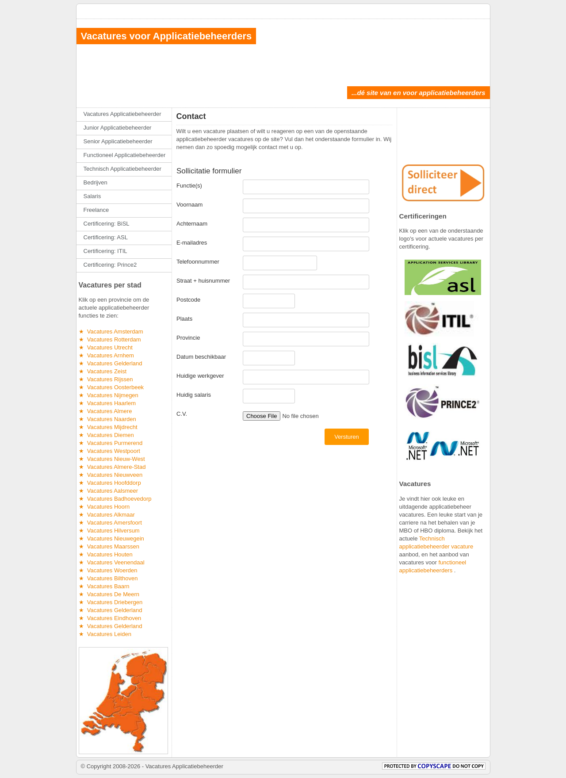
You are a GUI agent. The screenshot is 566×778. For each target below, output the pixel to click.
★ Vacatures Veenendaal (112, 562)
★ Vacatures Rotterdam (110, 339)
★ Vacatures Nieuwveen (111, 474)
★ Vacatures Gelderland (110, 363)
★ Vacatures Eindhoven (110, 618)
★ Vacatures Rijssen (106, 379)
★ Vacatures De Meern (109, 594)
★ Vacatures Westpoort (109, 451)
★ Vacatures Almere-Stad (112, 467)
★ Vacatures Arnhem (106, 355)
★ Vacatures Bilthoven (108, 578)
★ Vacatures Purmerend (111, 443)
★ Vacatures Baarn (104, 586)
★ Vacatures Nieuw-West (112, 459)
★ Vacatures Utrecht (106, 347)
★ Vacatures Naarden (107, 419)
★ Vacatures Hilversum (109, 530)
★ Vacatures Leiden (105, 634)
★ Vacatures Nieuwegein (111, 538)
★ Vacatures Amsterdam (111, 331)
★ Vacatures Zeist (103, 371)
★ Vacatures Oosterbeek (111, 387)
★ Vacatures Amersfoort (110, 522)
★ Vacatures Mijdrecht (108, 427)
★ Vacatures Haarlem (107, 403)
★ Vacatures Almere (105, 411)
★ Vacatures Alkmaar (107, 514)
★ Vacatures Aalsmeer (108, 490)
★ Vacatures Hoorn (104, 506)
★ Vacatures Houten (106, 554)
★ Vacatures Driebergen (111, 602)
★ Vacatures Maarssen (109, 546)
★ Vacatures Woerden (108, 570)
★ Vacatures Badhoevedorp (115, 498)
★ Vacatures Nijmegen (108, 395)
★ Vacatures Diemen (106, 435)
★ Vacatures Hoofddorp (110, 482)
